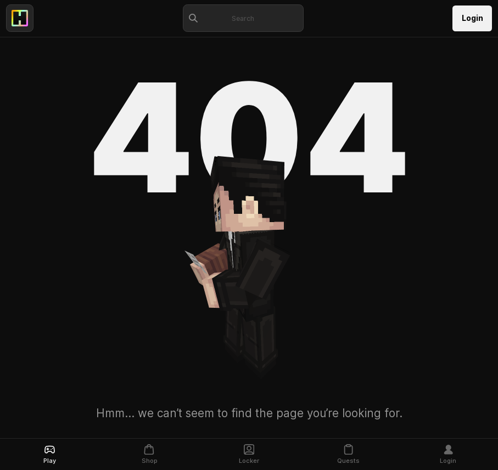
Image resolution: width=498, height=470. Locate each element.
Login (472, 18)
